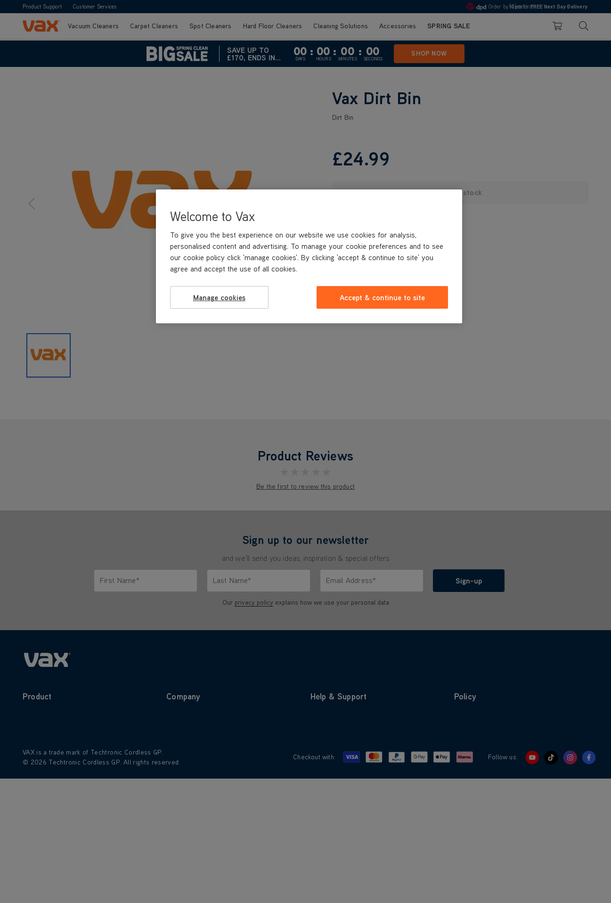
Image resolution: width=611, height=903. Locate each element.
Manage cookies (219, 297)
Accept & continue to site (382, 297)
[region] (309, 256)
